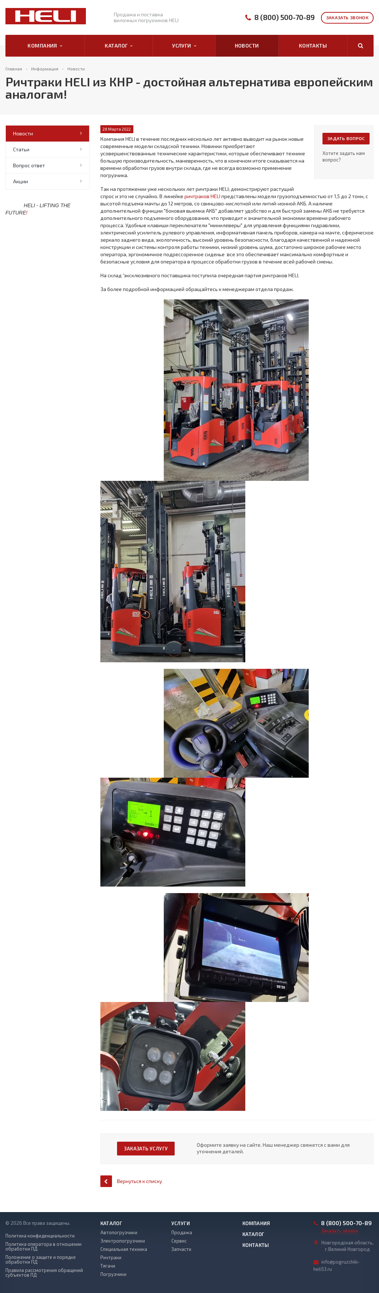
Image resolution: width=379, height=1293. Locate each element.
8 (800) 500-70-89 (284, 17)
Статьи (21, 149)
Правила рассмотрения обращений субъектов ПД (44, 1272)
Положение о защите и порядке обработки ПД (40, 1259)
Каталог (118, 45)
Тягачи (107, 1266)
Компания (45, 45)
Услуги (184, 45)
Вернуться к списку (131, 1181)
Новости (247, 45)
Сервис (179, 1241)
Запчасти (181, 1249)
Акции (20, 181)
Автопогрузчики (118, 1232)
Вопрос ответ (29, 165)
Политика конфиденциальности (40, 1235)
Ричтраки (110, 1257)
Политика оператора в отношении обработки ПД (43, 1246)
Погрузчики (113, 1274)
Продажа (181, 1232)
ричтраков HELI (202, 196)
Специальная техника (123, 1249)
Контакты (313, 45)
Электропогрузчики (122, 1241)
